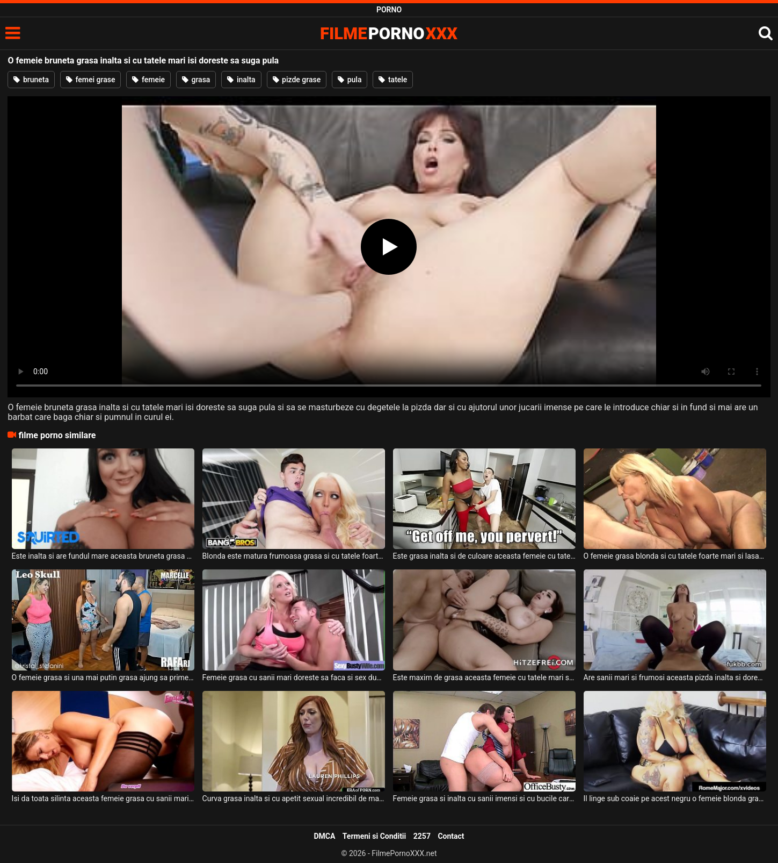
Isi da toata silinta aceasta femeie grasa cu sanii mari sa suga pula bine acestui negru (103, 798)
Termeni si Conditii (374, 836)
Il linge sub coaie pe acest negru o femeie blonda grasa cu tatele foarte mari (675, 798)
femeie (148, 79)
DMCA (324, 836)
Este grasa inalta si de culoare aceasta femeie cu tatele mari (484, 556)
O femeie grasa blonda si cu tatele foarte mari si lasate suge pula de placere (675, 556)
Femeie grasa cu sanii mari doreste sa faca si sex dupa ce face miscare (294, 677)
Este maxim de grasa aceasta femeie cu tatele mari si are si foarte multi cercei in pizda (484, 677)
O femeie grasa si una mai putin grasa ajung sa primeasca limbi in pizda (103, 677)
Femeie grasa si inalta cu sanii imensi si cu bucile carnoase (484, 798)
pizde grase (297, 79)
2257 (422, 836)
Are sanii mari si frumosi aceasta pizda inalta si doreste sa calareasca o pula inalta (675, 677)
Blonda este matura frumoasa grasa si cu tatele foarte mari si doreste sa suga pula (294, 556)
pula (349, 79)
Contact (451, 836)
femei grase (90, 79)
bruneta (31, 79)
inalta (241, 79)
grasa (196, 79)
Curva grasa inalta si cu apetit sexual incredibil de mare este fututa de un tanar (294, 798)
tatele (393, 79)
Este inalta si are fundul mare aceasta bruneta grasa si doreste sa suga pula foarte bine (103, 556)
